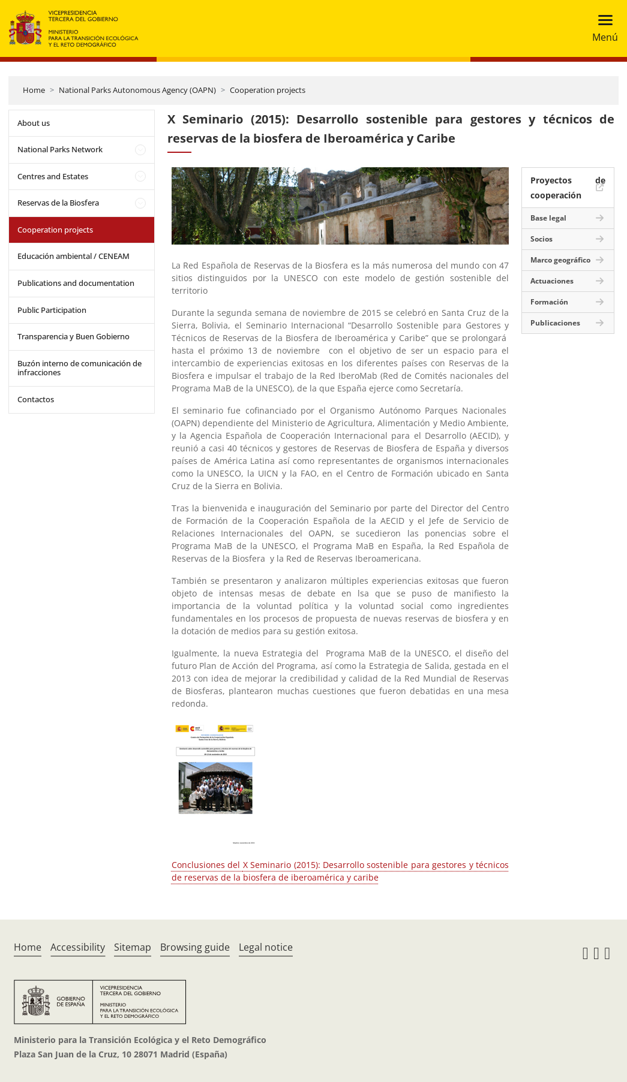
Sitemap (132, 947)
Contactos (35, 399)
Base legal (548, 218)
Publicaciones (555, 323)
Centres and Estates (52, 176)
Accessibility (77, 947)
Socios (541, 239)
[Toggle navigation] (601, 28)
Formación (549, 302)
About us (33, 122)
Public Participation (51, 310)
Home (34, 90)
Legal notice (266, 947)
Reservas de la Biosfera (58, 202)
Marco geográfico (560, 260)
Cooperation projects (267, 90)
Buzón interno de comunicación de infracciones (79, 368)
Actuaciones (552, 281)
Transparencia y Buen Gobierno (73, 336)
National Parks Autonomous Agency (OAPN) (137, 90)
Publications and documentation (75, 283)
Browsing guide (195, 947)
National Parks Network (60, 149)
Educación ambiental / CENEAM (73, 256)
